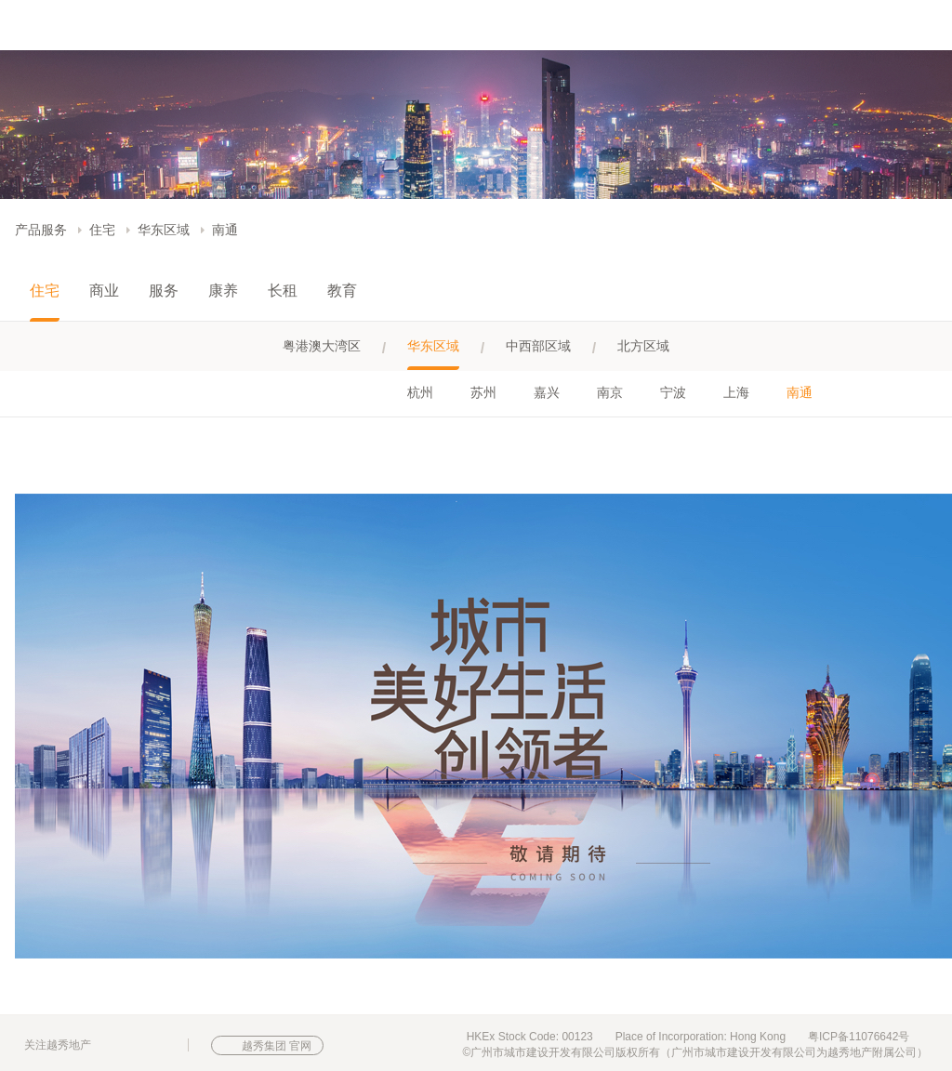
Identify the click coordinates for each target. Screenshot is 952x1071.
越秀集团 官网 (276, 1045)
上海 (736, 392)
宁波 (673, 392)
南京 (610, 392)
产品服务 (41, 229)
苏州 (483, 392)
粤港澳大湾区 (322, 345)
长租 (283, 290)
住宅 (102, 229)
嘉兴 (547, 392)
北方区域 (643, 345)
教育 (342, 290)
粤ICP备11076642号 (858, 1036)
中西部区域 (538, 345)
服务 (163, 290)
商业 (104, 290)
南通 (225, 229)
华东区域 (164, 229)
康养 (223, 290)
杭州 (420, 392)
